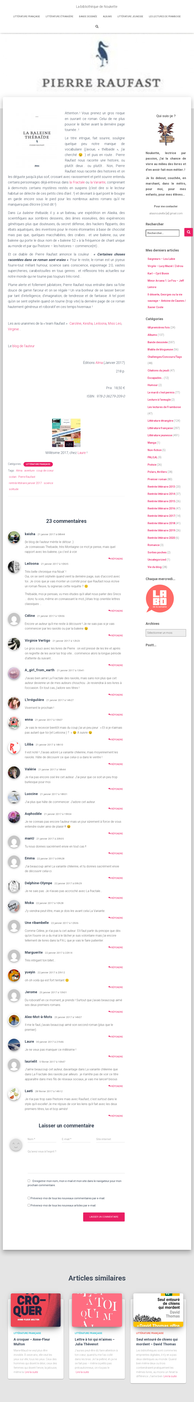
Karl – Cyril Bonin (158, 273)
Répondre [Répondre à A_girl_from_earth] (115, 694)
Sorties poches (157, 552)
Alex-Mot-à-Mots (38, 1016)
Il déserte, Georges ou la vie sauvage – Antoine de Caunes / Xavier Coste (167, 301)
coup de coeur (45, 469)
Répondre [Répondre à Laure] (115, 1055)
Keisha (88, 323)
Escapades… (155, 377)
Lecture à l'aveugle (159, 399)
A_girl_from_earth (40, 669)
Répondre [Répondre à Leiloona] (115, 610)
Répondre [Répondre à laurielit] (115, 1085)
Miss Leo (115, 323)
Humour (153, 385)
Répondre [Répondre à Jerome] (115, 1011)
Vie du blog (155, 567)
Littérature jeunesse (130, 16)
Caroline (75, 323)
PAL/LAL (152, 457)
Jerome (31, 991)
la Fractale (77, 182)
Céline (30, 615)
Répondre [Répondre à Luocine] (115, 808)
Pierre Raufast (26, 476)
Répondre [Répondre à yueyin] (115, 986)
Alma (99, 362)
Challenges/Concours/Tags (165, 356)
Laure (81, 452)
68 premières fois (159, 327)
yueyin (30, 971)
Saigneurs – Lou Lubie (161, 258)
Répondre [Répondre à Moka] (115, 917)
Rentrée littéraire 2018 (161, 523)
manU (29, 838)
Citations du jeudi (158, 370)
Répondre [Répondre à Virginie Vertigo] (115, 664)
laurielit (31, 1061)
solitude (13, 488)
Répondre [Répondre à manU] (115, 852)
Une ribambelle (37, 922)
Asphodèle (33, 813)
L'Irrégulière (34, 699)
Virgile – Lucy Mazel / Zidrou (165, 266)
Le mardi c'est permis (161, 392)
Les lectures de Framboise (165, 16)
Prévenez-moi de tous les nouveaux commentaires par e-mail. (68, 1197)
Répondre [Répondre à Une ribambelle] (115, 946)
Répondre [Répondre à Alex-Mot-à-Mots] (115, 1036)
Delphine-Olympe (38, 882)
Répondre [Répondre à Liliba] (115, 763)
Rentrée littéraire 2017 (161, 515)
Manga (152, 442)
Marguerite (34, 951)
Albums (107, 16)
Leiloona (100, 323)
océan (12, 476)
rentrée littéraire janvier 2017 (25, 482)
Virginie (13, 329)
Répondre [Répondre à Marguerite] (115, 966)
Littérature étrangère (59, 16)
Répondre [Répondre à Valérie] (115, 788)
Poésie (152, 464)
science (48, 482)
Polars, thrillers (157, 471)
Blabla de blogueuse (160, 349)
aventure (29, 469)
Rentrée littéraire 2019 (161, 530)
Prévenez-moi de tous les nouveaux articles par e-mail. (63, 1204)
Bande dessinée (88, 16)
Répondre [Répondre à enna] (115, 738)
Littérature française (26, 16)
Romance (154, 545)
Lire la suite (31, 1371)
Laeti (29, 1090)
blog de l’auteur (24, 345)
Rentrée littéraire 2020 (161, 537)
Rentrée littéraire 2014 (161, 493)
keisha (30, 533)
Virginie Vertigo (37, 639)
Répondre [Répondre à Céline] (115, 634)
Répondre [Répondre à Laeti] (115, 1115)
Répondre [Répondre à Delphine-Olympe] (115, 897)
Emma (30, 857)
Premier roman (157, 479)
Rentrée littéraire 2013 (161, 486)
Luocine (31, 793)
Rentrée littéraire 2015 (161, 501)
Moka (29, 902)
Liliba (29, 744)
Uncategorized (157, 559)
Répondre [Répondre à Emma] (115, 877)
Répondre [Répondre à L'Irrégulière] (115, 714)
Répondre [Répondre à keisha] (115, 557)
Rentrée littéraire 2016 (161, 508)
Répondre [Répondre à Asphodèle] (115, 832)
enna (29, 719)
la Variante (98, 182)
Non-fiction (155, 449)
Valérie (30, 768)
